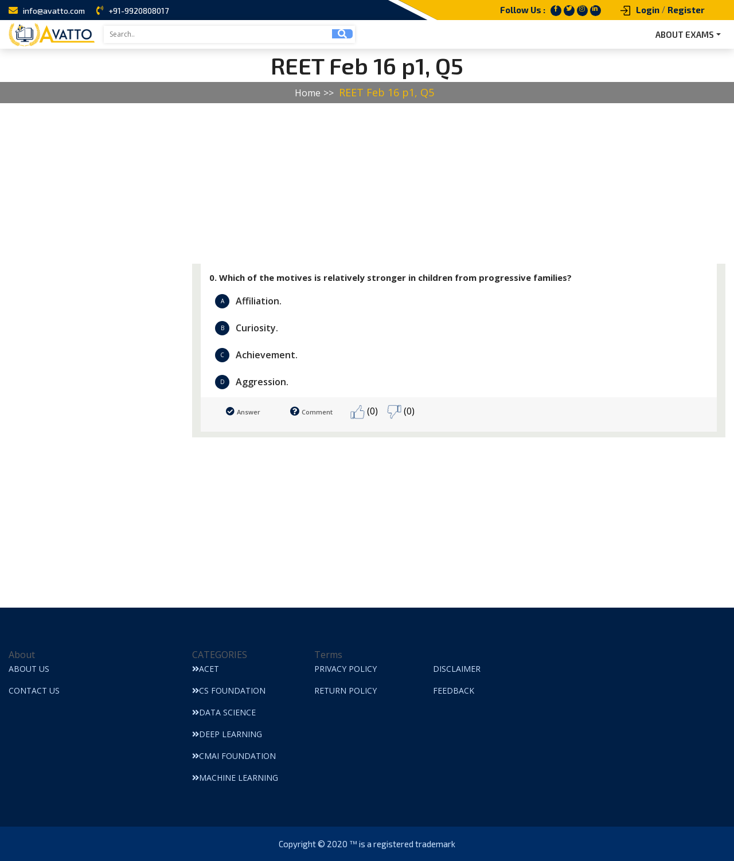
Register (686, 10)
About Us (29, 668)
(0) (364, 412)
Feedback (453, 690)
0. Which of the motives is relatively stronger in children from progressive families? (390, 277)
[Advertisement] (344, 183)
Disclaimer (457, 668)
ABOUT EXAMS (684, 34)
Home (308, 93)
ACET (205, 668)
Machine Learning (235, 777)
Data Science (224, 712)
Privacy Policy (345, 668)
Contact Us (34, 690)
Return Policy (345, 690)
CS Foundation (229, 690)
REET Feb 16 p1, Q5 (386, 92)
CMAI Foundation (234, 755)
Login (647, 10)
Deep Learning (227, 734)
